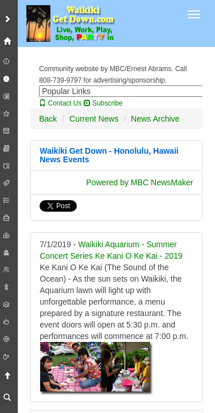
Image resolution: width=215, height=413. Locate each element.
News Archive (155, 118)
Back (48, 118)
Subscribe (103, 103)
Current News (94, 118)
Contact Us (60, 103)
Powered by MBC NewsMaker (139, 182)
